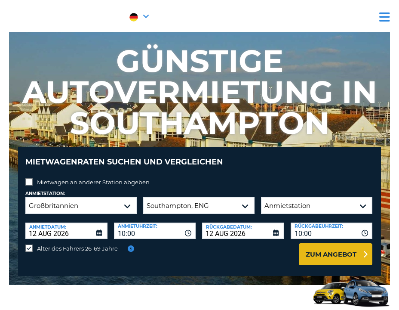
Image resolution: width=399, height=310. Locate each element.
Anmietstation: (45, 187)
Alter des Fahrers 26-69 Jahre (77, 242)
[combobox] (155, 224)
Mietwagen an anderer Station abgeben (93, 175)
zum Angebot (331, 248)
